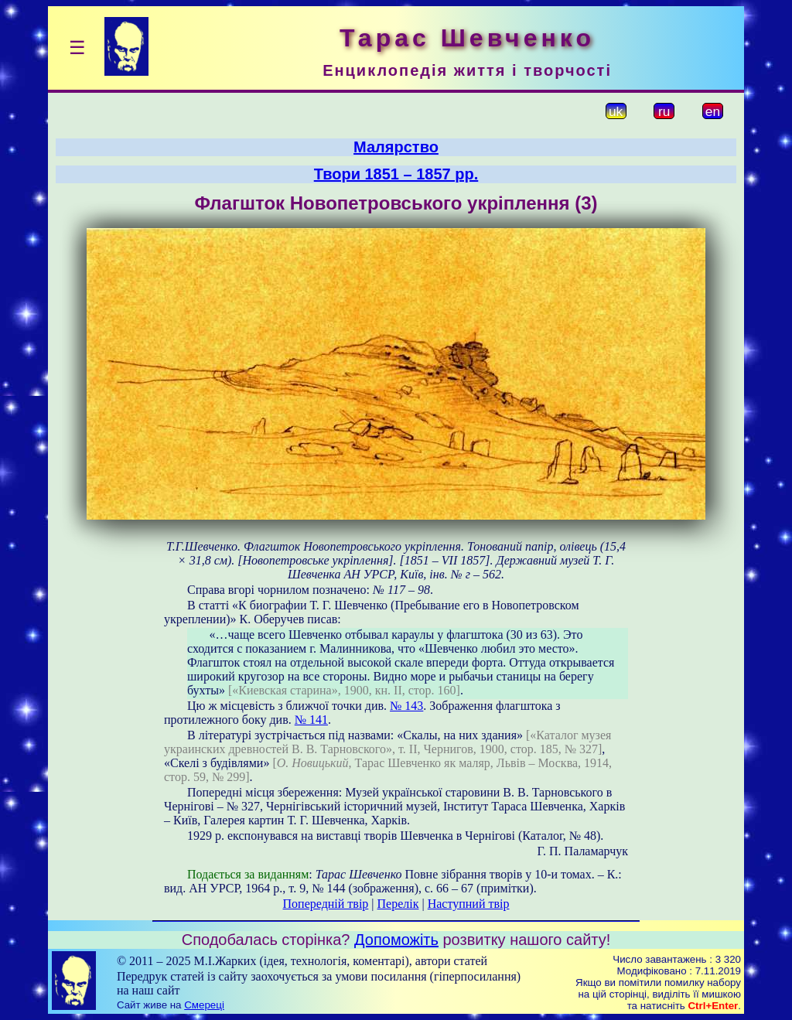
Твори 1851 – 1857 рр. (396, 174)
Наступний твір (469, 903)
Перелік (398, 903)
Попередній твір (326, 903)
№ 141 (311, 719)
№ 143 (406, 705)
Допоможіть (396, 939)
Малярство (396, 146)
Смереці (204, 1005)
